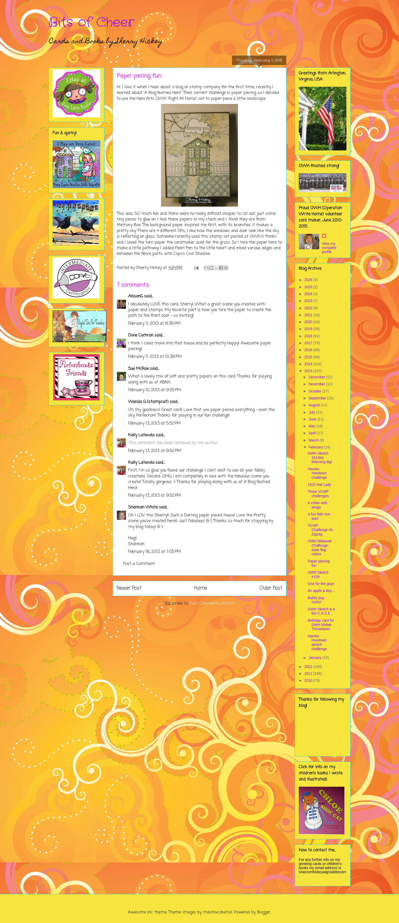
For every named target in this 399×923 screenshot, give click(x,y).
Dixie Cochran (140, 335)
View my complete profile (329, 248)
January (315, 658)
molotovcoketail (217, 912)
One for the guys (321, 584)
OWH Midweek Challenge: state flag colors (320, 547)
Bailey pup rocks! (316, 600)
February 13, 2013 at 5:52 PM (154, 423)
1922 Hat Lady (319, 485)
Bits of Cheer (91, 22)
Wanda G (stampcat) (148, 402)
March (314, 440)
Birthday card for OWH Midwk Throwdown (321, 624)
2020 (308, 322)
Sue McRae (138, 369)
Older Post (271, 588)
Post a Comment (139, 564)
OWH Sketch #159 (318, 574)
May (312, 426)
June (312, 419)
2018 (308, 336)
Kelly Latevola (141, 435)
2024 (308, 294)
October (315, 391)
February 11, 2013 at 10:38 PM (155, 357)
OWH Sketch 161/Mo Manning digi (320, 457)
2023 (308, 301)
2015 (308, 357)
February (316, 447)
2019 (308, 329)
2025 (308, 287)
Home (200, 588)
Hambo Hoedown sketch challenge (317, 642)
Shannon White (143, 507)
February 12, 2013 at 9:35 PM (154, 390)
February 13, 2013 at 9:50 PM (154, 451)
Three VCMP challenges (318, 493)
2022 (308, 308)
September (317, 398)
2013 (308, 371)
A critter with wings (317, 505)
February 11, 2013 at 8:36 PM (154, 324)
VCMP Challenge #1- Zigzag (321, 529)
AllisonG (135, 296)
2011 (308, 673)
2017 (308, 343)
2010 (308, 680)
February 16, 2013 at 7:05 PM (154, 552)
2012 (308, 667)
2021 (308, 315)
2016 (308, 350)
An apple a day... (321, 591)
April (312, 433)
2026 (308, 280)
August (314, 405)
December (317, 377)
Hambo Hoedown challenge (317, 473)
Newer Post (129, 588)
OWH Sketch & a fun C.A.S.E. (321, 611)
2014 (308, 364)
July (312, 412)
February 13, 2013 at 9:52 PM (154, 496)
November (317, 384)
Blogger (264, 912)
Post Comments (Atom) (212, 604)
